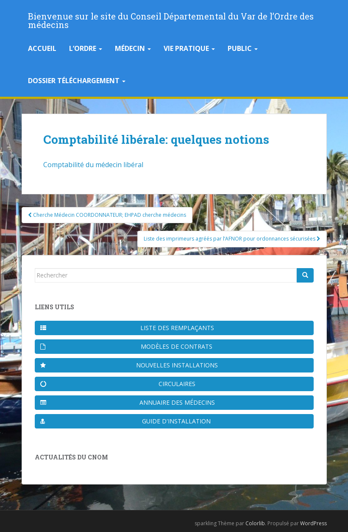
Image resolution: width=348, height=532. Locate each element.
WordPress (313, 523)
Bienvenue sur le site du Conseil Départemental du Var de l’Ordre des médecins (171, 19)
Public (243, 48)
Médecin (133, 48)
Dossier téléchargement (76, 80)
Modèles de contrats (126, 346)
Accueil (42, 48)
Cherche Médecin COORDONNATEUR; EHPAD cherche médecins (107, 214)
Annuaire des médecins (127, 402)
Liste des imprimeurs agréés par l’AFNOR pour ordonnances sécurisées (232, 238)
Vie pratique (189, 48)
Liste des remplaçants (127, 328)
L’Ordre (85, 48)
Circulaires (118, 384)
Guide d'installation (125, 421)
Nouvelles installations (129, 365)
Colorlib (255, 523)
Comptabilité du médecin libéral (93, 164)
